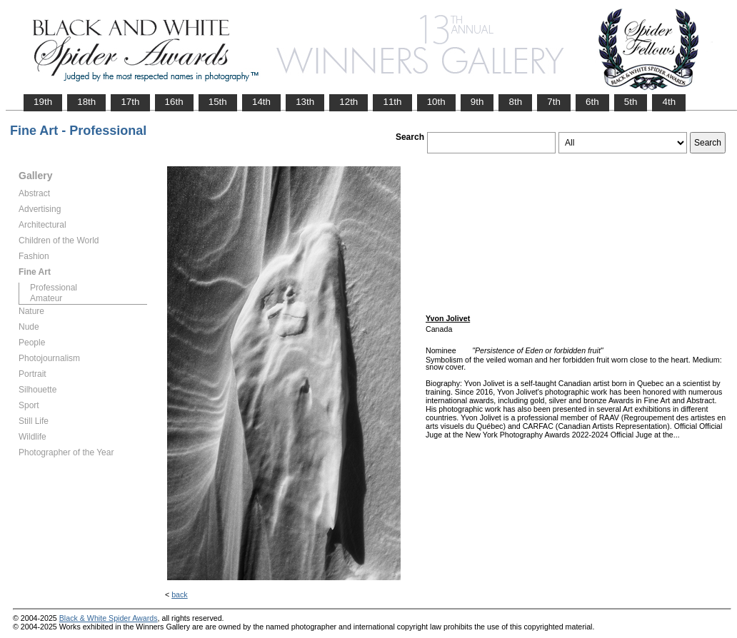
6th (592, 101)
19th (43, 101)
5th (631, 101)
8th (515, 101)
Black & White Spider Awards (108, 618)
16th (174, 101)
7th (553, 101)
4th (668, 101)
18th (86, 101)
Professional (53, 288)
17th (130, 101)
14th (261, 101)
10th (436, 101)
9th (477, 101)
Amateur (46, 298)
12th (348, 101)
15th (218, 101)
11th (392, 101)
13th (305, 101)
